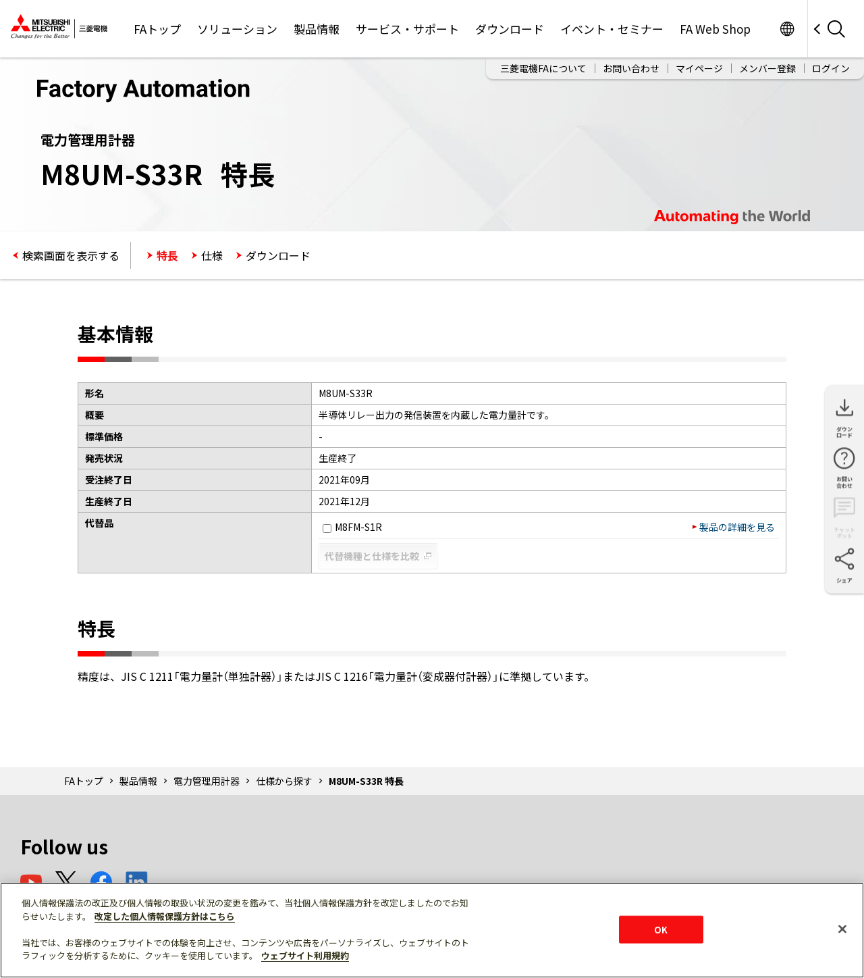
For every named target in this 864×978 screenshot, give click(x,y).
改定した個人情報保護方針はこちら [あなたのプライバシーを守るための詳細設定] (164, 916)
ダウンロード (509, 28)
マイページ (699, 68)
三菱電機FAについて (543, 68)
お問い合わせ (631, 68)
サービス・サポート (407, 28)
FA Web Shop (715, 28)
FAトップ (157, 28)
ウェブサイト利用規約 (305, 955)
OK (661, 929)
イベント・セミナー (612, 28)
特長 (167, 255)
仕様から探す (284, 781)
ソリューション (237, 28)
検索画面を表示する (70, 255)
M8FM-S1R (352, 527)
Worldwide (786, 28)
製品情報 (317, 28)
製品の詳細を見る (737, 527)
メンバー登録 (767, 68)
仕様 (212, 255)
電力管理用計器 (206, 781)
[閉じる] (842, 929)
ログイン (831, 68)
